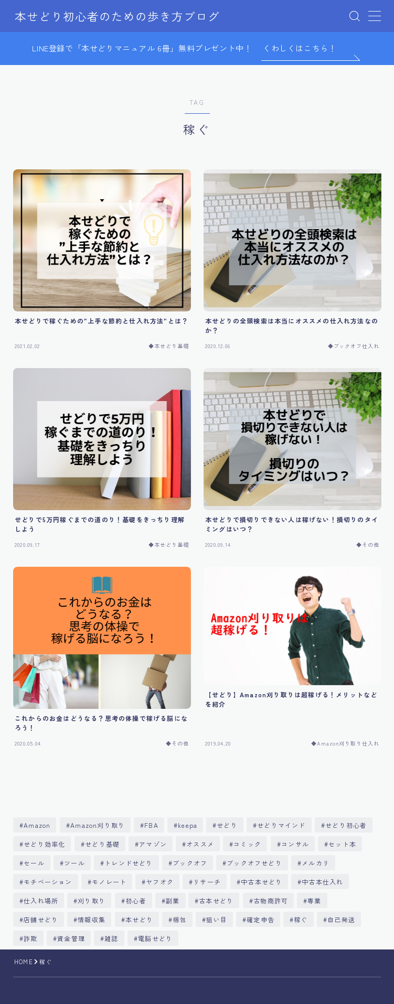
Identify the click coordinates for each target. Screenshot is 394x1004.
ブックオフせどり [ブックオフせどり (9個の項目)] (254, 862)
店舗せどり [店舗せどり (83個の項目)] (41, 919)
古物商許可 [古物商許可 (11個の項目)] (270, 900)
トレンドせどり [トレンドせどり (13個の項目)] (128, 862)
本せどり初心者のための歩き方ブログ (117, 16)
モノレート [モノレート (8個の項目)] (109, 881)
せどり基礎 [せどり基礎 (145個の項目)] (102, 843)
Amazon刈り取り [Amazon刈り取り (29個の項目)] (97, 825)
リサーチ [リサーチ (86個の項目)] (207, 881)
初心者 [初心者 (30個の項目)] (135, 900)
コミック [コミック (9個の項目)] (248, 843)
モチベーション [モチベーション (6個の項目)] (48, 881)
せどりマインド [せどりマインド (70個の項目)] (282, 825)
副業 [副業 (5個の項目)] (172, 900)
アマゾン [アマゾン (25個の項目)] (153, 843)
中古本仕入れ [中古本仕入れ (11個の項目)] (322, 881)
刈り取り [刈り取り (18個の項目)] (92, 900)
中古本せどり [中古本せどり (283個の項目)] (261, 881)
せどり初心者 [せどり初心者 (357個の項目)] (346, 825)
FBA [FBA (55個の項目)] (151, 825)
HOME (23, 961)
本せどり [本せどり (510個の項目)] (139, 919)
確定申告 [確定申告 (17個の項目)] (260, 919)
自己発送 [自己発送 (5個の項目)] (341, 919)
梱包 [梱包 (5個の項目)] (179, 919)
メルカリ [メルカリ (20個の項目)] (315, 862)
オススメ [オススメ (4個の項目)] (200, 843)
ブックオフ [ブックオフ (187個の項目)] (190, 862)
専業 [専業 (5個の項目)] (314, 900)
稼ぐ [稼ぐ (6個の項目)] (300, 919)
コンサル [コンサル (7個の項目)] (295, 843)
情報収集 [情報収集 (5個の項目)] (92, 919)
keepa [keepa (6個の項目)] (187, 825)
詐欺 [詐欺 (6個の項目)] (30, 938)
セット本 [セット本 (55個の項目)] (342, 843)
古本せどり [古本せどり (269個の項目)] (216, 900)
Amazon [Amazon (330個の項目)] (37, 825)
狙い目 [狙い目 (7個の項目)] (216, 919)
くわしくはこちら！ (299, 48)
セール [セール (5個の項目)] (34, 862)
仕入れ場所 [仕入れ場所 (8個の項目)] (41, 900)
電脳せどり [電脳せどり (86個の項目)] (155, 938)
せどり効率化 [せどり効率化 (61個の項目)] (44, 843)
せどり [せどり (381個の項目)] (227, 825)
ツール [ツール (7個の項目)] (74, 862)
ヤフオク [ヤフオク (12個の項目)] (160, 881)
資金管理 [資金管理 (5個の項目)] (71, 938)
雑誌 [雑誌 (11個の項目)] (111, 938)
